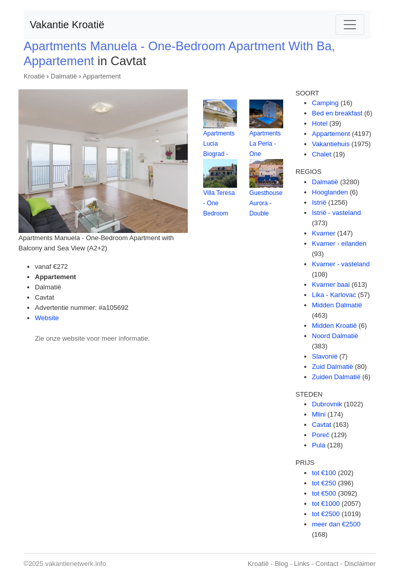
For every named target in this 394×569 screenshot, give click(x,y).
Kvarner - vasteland (341, 264)
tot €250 (324, 483)
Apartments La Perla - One (265, 144)
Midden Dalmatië (337, 305)
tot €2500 (326, 514)
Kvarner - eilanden (339, 243)
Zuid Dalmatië (332, 366)
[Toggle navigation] (350, 24)
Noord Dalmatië (335, 336)
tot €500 (324, 493)
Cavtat (321, 424)
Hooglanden (330, 192)
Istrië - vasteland (336, 213)
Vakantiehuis (330, 144)
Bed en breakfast (337, 113)
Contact (327, 563)
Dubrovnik (327, 404)
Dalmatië (64, 76)
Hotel (319, 123)
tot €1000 (326, 503)
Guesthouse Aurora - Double (266, 203)
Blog (281, 563)
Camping (325, 103)
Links (301, 563)
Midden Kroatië (334, 325)
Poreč (320, 435)
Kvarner (324, 233)
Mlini (319, 414)
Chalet (321, 154)
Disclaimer (360, 563)
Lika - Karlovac (334, 295)
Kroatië (34, 76)
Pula (318, 445)
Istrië (319, 202)
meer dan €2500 (336, 524)
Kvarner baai (331, 284)
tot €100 (324, 473)
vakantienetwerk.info (75, 563)
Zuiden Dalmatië (336, 377)
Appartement (102, 76)
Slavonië (325, 356)
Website (47, 318)
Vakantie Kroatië (67, 24)
